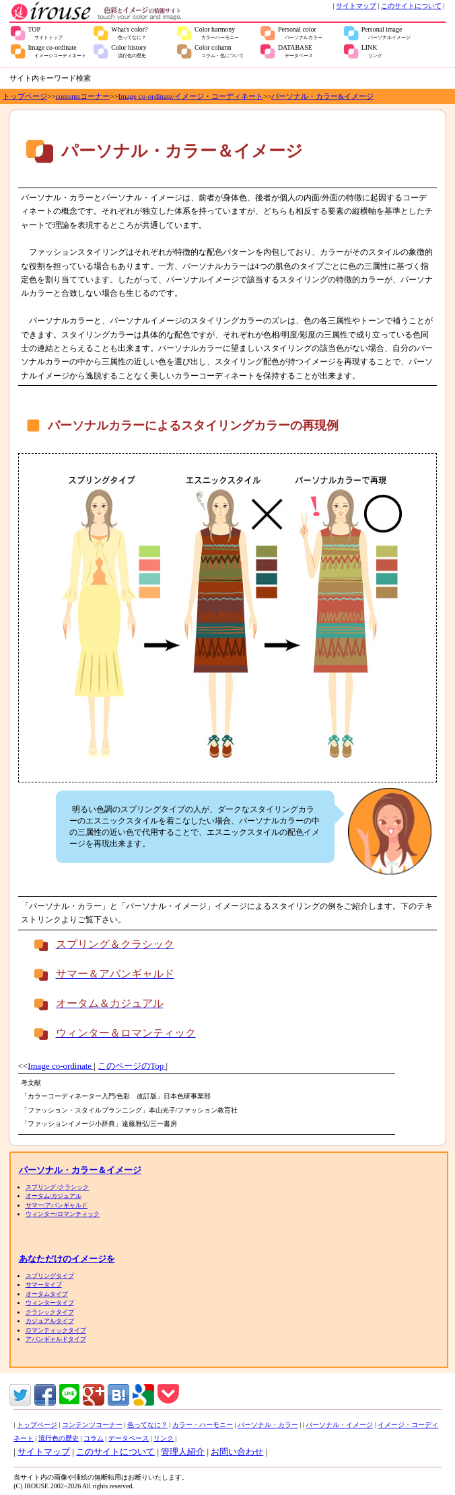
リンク (163, 1438)
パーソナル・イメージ (339, 1424)
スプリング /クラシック (58, 1187)
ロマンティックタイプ (56, 1330)
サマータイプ (44, 1284)
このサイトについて (411, 5)
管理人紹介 (183, 1452)
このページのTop (132, 1066)
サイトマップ (356, 5)
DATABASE (295, 51)
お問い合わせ (237, 1452)
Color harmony (217, 33)
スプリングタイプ (50, 1275)
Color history (128, 51)
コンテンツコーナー (92, 1424)
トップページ (25, 96)
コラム (93, 1438)
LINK (371, 51)
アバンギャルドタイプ (56, 1339)
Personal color (300, 33)
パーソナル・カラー (268, 1424)
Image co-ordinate (57, 51)
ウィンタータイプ (50, 1302)
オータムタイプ (47, 1294)
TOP (45, 33)
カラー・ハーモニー (202, 1424)
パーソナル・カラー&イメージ (322, 96)
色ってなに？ (147, 1424)
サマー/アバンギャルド (57, 1205)
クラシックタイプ (50, 1312)
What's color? (129, 33)
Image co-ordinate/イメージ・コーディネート (190, 96)
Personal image (386, 33)
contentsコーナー (82, 96)
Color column (219, 51)
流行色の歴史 (58, 1438)
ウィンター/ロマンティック (63, 1214)
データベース (128, 1438)
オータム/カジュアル (54, 1196)
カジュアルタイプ (50, 1321)
